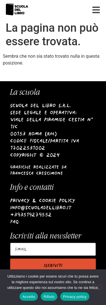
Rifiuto (49, 297)
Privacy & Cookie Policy (42, 200)
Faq (14, 221)
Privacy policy (74, 297)
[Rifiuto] (97, 286)
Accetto (28, 297)
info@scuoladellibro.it (41, 207)
